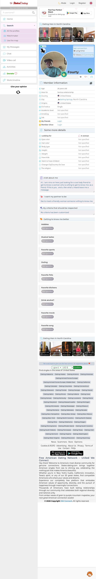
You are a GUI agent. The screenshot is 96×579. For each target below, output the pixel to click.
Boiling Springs (66, 99)
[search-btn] (33, 12)
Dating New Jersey (68, 491)
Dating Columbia (65, 463)
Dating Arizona (72, 451)
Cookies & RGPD (48, 522)
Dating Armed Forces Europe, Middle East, (59, 459)
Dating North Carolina (65, 495)
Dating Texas (78, 507)
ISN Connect (66, 578)
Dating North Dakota (83, 495)
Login (72, 3)
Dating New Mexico (84, 491)
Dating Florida (61, 467)
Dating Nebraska (67, 487)
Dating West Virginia (51, 514)
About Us (72, 522)
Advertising (61, 522)
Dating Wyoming (83, 514)
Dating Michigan (83, 479)
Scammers (62, 518)
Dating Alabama (47, 451)
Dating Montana (53, 487)
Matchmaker (11, 36)
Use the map (11, 40)
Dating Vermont (52, 511)
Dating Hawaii (87, 467)
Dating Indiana (73, 471)
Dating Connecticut (81, 463)
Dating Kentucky (59, 475)
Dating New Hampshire (50, 491)
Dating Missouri (82, 483)
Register (82, 3)
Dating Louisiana (74, 475)
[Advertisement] (66, 13)
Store (70, 518)
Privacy (81, 522)
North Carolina (80, 99)
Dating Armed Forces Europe (67, 455)
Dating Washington (80, 511)
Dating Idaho (48, 471)
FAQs (73, 525)
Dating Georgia (74, 467)
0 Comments (88, 55)
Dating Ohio (52, 499)
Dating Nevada (81, 487)
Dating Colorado (51, 463)
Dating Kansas (46, 475)
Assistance (89, 574)
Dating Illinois (60, 471)
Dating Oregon (80, 499)
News (53, 518)
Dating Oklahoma (65, 499)
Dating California (83, 459)
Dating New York (48, 495)
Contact (66, 525)
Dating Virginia (65, 511)
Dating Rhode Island (66, 503)
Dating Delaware (47, 467)
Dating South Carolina (84, 503)
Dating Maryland (50, 479)
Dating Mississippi (67, 483)
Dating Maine (88, 475)
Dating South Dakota (48, 507)
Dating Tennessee (64, 507)
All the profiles (11, 31)
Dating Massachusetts (66, 479)
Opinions (78, 518)
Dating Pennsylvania (48, 503)
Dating (19, 3)
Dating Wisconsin (68, 514)
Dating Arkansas (86, 451)
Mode (62, 3)
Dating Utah (89, 507)
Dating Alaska (60, 451)
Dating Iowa (85, 471)
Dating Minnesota (52, 483)
